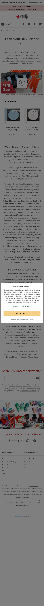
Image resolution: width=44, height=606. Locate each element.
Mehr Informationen (29, 302)
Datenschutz (24, 320)
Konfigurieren (26, 306)
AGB (31, 320)
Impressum (15, 320)
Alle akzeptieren (22, 313)
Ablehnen (16, 306)
